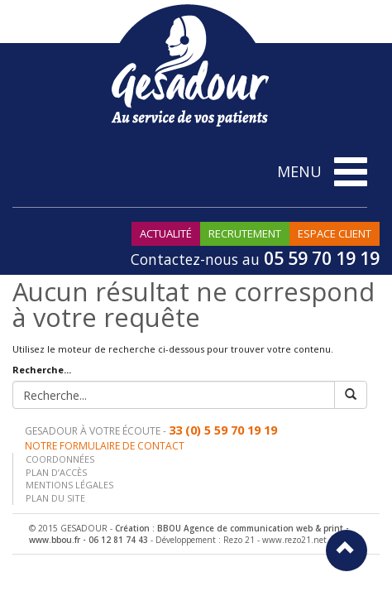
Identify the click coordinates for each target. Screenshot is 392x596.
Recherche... (41, 369)
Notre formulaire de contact (104, 446)
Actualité (166, 233)
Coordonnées (60, 459)
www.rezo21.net (294, 540)
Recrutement (244, 233)
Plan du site (55, 498)
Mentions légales (69, 484)
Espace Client (334, 233)
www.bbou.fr (54, 540)
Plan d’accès (56, 472)
